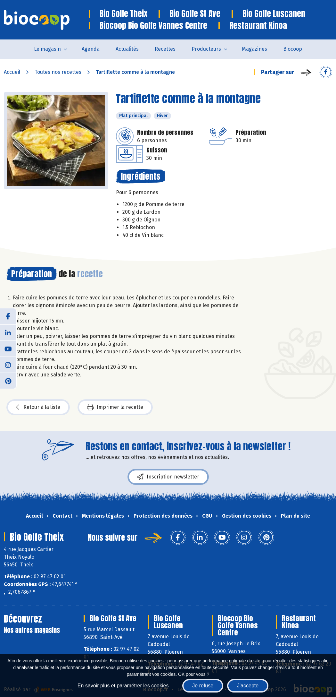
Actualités (127, 49)
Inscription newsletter (168, 477)
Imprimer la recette (115, 407)
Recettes (165, 49)
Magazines (254, 49)
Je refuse (202, 685)
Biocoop (292, 49)
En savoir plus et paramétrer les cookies (123, 685)
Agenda (91, 49)
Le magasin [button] (47, 49)
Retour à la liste (38, 407)
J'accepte (247, 685)
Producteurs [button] (206, 49)
